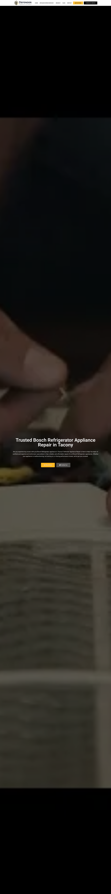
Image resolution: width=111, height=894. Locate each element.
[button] (48, 465)
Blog (64, 3)
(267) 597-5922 (78, 3)
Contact (69, 3)
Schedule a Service (90, 3)
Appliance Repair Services (47, 3)
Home (36, 3)
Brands (58, 3)
